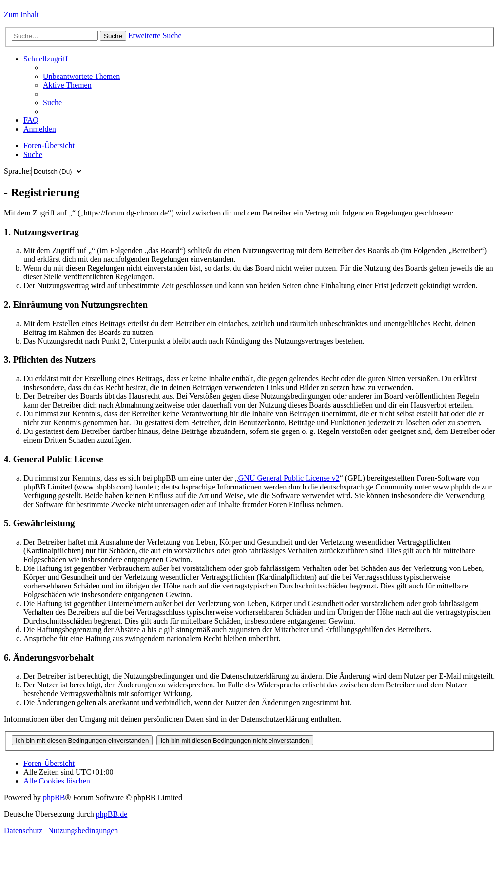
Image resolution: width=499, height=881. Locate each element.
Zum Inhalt (21, 14)
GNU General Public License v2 (289, 478)
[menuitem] (81, 76)
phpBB (54, 797)
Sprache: (17, 171)
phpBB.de (111, 814)
